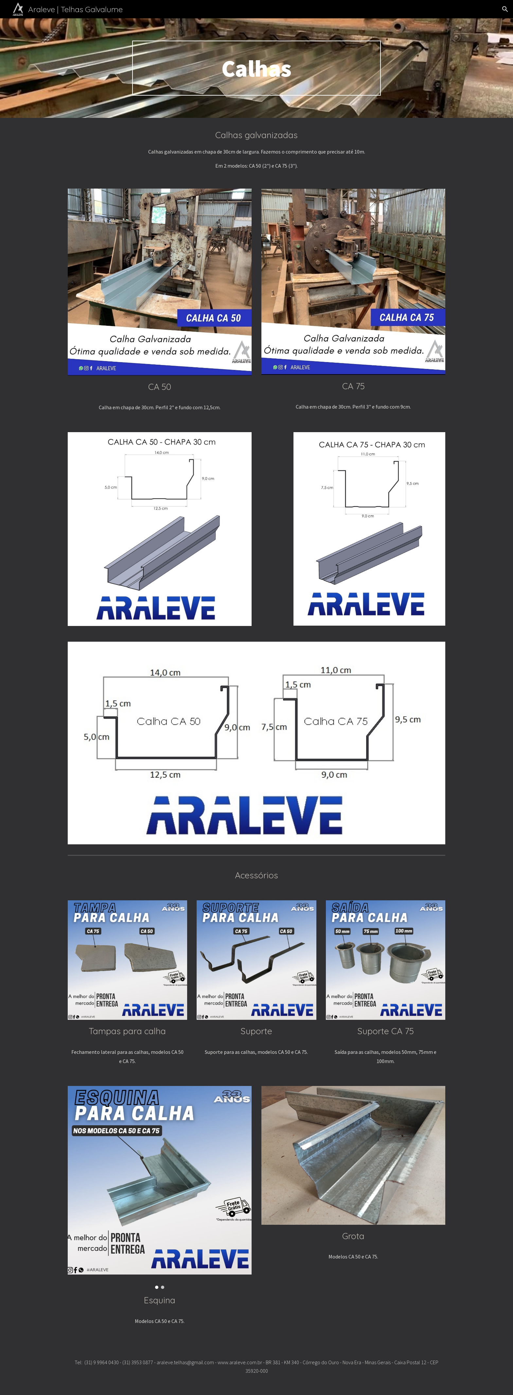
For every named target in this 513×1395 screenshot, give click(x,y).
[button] (505, 9)
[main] (256, 68)
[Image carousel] (160, 1187)
